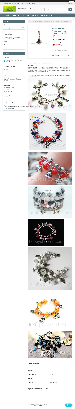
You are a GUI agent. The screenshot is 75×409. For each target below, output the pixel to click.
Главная (6, 15)
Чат (69, 405)
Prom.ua (45, 404)
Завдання (35, 21)
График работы (8, 34)
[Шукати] (70, 9)
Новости (6, 31)
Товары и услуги (17, 15)
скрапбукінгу (31, 71)
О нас (27, 15)
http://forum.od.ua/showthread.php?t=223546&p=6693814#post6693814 (20, 106)
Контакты (35, 15)
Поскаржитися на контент (41, 406)
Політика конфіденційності (53, 406)
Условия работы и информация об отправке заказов (12, 38)
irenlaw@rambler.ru (10, 108)
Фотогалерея (7, 24)
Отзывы (6, 44)
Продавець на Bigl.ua (37, 405)
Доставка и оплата (46, 15)
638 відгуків (71, 1)
